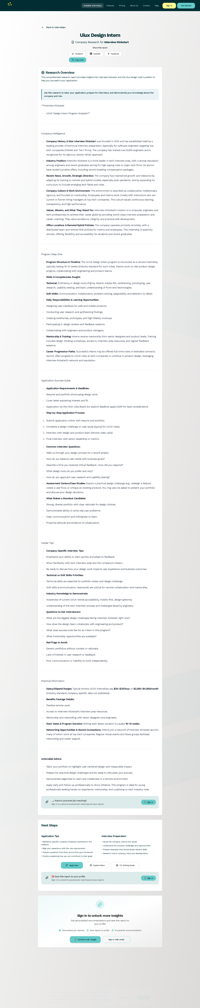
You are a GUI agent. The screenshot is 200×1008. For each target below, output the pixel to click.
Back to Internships (53, 27)
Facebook (113, 54)
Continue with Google (85, 939)
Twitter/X (77, 54)
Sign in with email (116, 939)
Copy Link (77, 60)
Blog (156, 5)
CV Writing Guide (125, 865)
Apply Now (72, 865)
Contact (146, 5)
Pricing (122, 5)
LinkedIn (95, 54)
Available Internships (92, 5)
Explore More (97, 865)
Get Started (186, 5)
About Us (134, 5)
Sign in (169, 5)
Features (110, 5)
